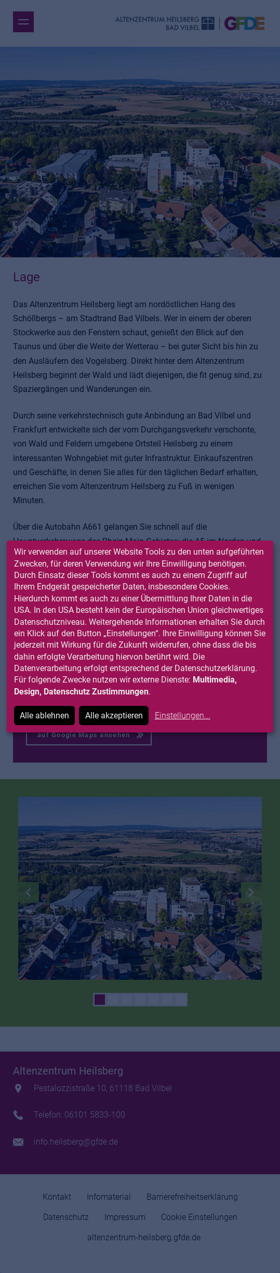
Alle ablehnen (44, 715)
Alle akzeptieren (114, 715)
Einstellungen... (182, 715)
